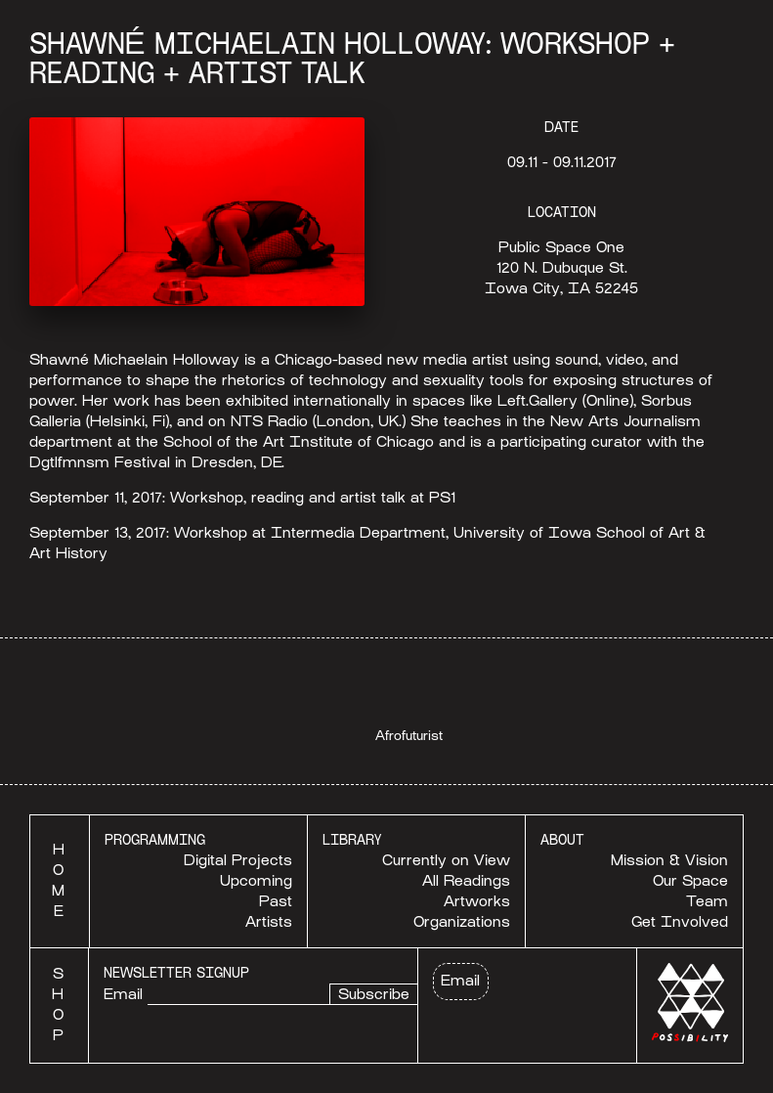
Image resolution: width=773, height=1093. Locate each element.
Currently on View (446, 860)
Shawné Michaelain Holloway (134, 360)
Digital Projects (238, 860)
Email (123, 994)
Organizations (461, 922)
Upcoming (256, 881)
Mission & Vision (669, 860)
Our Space (690, 881)
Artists (268, 922)
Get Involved (679, 922)
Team (707, 901)
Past (275, 901)
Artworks (477, 901)
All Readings (466, 881)
